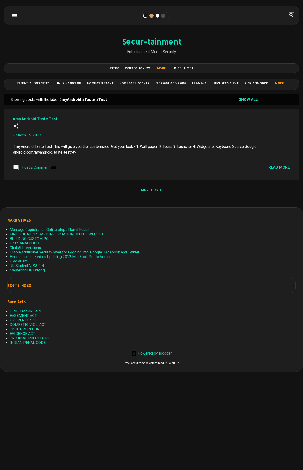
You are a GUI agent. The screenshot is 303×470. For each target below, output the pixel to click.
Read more (279, 167)
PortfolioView (137, 68)
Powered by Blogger (151, 353)
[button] (16, 126)
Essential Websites (33, 83)
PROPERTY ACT (23, 320)
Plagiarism (18, 261)
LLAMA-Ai (200, 83)
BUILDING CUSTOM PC (29, 238)
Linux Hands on (68, 83)
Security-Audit (226, 83)
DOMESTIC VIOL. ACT (28, 324)
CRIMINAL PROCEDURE (30, 338)
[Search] (291, 15)
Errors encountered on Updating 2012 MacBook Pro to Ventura (61, 256)
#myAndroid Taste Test (35, 118)
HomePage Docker (134, 83)
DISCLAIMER (183, 68)
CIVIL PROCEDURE (25, 329)
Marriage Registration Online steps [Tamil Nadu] (49, 229)
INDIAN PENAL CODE (28, 342)
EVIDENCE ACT (22, 333)
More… (162, 68)
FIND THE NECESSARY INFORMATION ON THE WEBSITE (57, 234)
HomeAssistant (100, 83)
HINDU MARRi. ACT (26, 311)
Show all (248, 99)
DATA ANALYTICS (24, 243)
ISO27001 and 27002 (171, 83)
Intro (115, 68)
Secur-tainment (151, 41)
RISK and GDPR (256, 83)
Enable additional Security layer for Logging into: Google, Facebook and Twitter (74, 252)
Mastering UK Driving (27, 270)
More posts (151, 190)
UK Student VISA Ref (27, 265)
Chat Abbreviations (25, 247)
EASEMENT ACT (23, 315)
